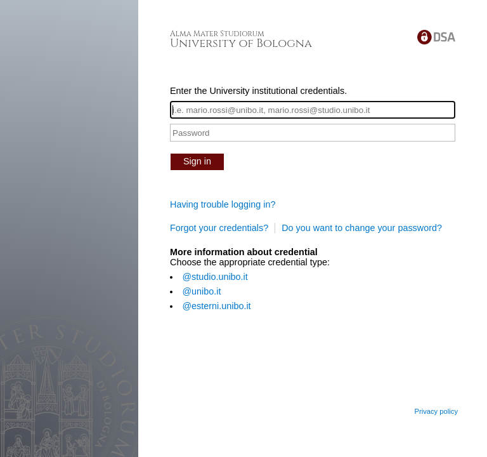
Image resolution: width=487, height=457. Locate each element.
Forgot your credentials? (219, 228)
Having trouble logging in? (222, 204)
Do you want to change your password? (362, 228)
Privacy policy (436, 411)
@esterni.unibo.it (216, 306)
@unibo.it (201, 291)
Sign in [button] (197, 161)
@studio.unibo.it (214, 277)
